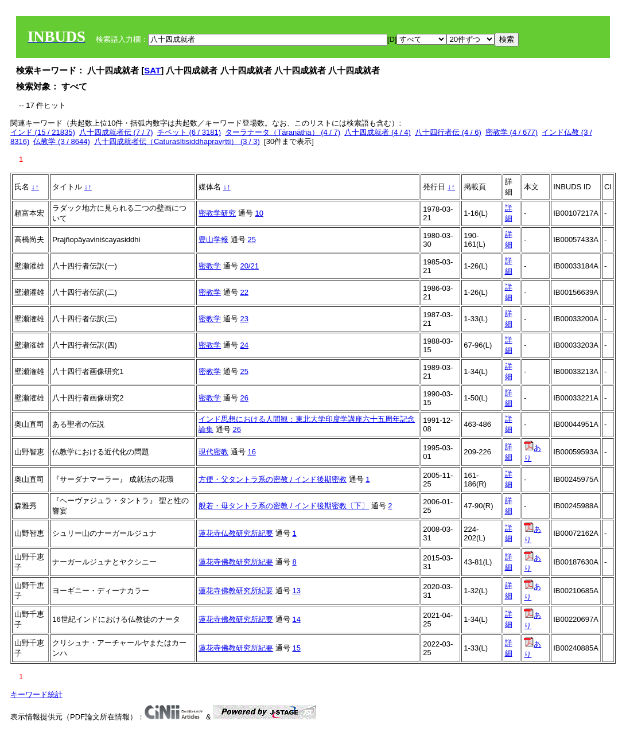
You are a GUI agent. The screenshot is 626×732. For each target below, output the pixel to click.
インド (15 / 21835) (42, 132)
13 (296, 590)
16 (251, 451)
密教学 (210, 266)
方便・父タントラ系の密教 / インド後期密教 (273, 479)
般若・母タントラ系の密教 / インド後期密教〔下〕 (284, 505)
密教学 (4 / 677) (511, 132)
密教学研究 (217, 213)
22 (244, 292)
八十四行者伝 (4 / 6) (448, 132)
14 (296, 619)
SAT (152, 70)
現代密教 (213, 451)
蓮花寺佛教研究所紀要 (236, 562)
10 (259, 213)
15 (296, 648)
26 (244, 398)
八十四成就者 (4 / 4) (377, 132)
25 (251, 239)
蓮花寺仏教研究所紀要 (236, 533)
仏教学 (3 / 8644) (61, 141)
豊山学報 (213, 239)
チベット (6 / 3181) (189, 132)
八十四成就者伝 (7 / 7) (116, 132)
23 (244, 318)
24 (244, 345)
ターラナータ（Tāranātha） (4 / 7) (282, 132)
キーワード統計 (36, 694)
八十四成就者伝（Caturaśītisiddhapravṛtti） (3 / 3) (177, 141)
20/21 (249, 266)
